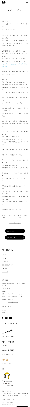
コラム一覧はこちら (15, 223)
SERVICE (5, 255)
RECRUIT (5, 272)
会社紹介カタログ (12, 237)
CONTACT (10, 231)
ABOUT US (5, 261)
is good (4, 310)
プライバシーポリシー (8, 399)
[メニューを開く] (25, 2)
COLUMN (5, 268)
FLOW (4, 258)
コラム (3, 312)
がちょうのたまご (13, 302)
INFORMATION (7, 265)
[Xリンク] (3, 318)
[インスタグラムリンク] (6, 318)
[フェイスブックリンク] (10, 318)
